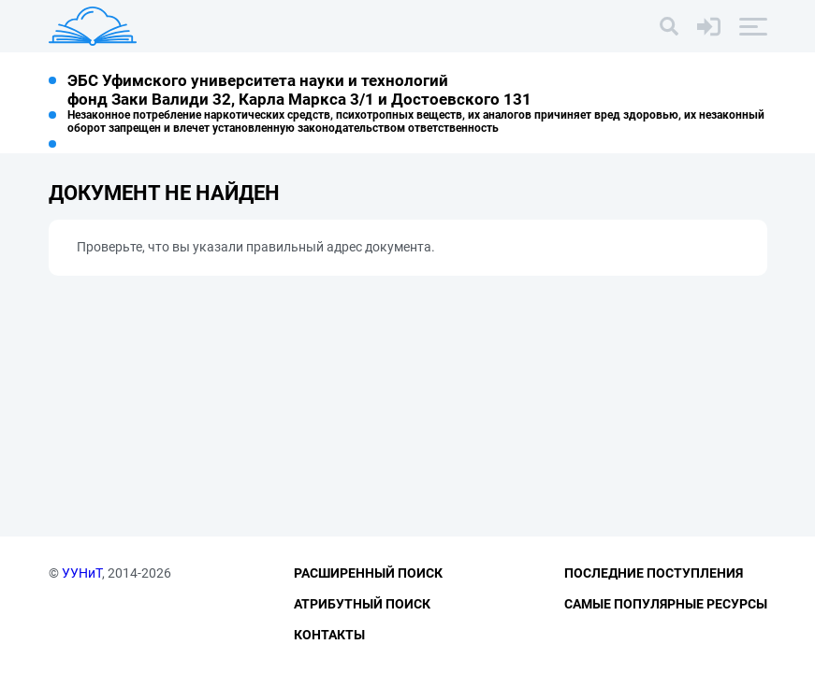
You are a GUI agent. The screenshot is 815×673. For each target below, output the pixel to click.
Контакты (329, 634)
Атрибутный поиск (362, 603)
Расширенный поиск (368, 573)
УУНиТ (82, 573)
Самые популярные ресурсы (665, 603)
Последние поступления (653, 573)
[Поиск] (669, 26)
